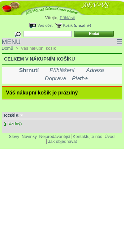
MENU (62, 42)
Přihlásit (67, 17)
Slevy (14, 136)
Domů (7, 48)
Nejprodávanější (54, 136)
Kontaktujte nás (88, 136)
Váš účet (44, 25)
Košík (68, 25)
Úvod (109, 136)
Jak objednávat (62, 141)
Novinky (29, 136)
